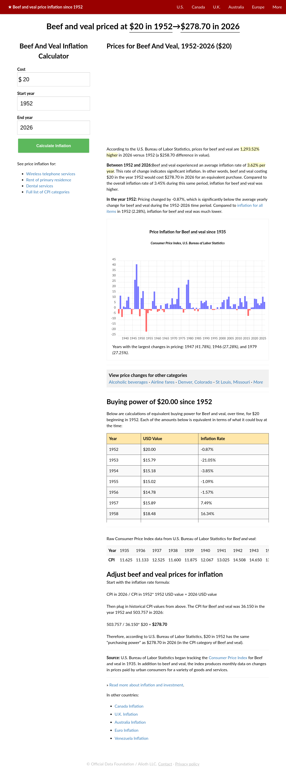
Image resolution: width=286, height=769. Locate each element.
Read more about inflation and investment (146, 684)
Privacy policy (187, 763)
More (277, 6)
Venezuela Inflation (131, 738)
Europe (258, 6)
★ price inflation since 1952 (45, 6)
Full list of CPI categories (47, 191)
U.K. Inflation (126, 714)
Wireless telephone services (50, 173)
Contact (165, 763)
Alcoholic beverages (128, 381)
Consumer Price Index (228, 657)
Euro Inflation (127, 730)
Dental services (39, 185)
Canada (198, 6)
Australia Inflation (130, 722)
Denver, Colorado (195, 381)
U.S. (180, 6)
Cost (21, 69)
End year (25, 117)
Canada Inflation (129, 706)
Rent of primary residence (48, 179)
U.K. (216, 6)
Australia (236, 6)
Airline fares (163, 381)
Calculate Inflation (53, 146)
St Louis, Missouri (233, 381)
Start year (25, 93)
